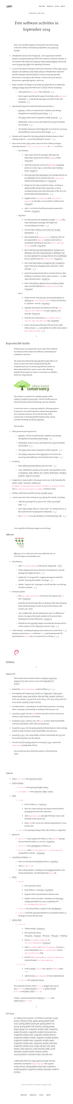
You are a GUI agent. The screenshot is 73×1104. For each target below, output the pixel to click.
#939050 (28, 289)
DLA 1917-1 (21, 735)
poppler (52, 696)
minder (16, 1049)
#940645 (26, 599)
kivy (41, 473)
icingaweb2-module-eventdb (24, 1038)
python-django (17, 783)
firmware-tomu (26, 1021)
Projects (50, 6)
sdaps (24, 118)
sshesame (31, 1054)
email (45, 1084)
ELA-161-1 (33, 721)
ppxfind (26, 1051)
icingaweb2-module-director (45, 1035)
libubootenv (22, 122)
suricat (29, 699)
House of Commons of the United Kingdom (41, 62)
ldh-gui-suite (45, 1046)
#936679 (50, 842)
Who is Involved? (53, 502)
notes (20, 483)
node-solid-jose (26, 1049)
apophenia (24, 473)
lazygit (36, 1046)
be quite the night (23, 64)
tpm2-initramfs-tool (44, 1054)
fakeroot (39, 626)
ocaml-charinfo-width (41, 1049)
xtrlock (38, 702)
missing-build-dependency (38, 175)
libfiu (14, 877)
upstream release (35, 779)
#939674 (45, 279)
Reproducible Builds (41, 361)
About (62, 6)
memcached (38, 136)
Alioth (35, 158)
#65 (52, 626)
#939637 (35, 211)
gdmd (35, 1021)
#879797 (46, 936)
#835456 (54, 936)
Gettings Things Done (20, 88)
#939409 (40, 853)
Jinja (56, 516)
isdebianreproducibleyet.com (33, 466)
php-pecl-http (43, 696)
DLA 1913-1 (21, 728)
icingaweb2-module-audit (38, 1029)
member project (42, 396)
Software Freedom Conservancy (25, 399)
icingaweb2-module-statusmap (45, 1043)
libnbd (24, 129)
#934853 (45, 303)
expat (32, 693)
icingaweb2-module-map (23, 1040)
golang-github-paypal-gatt (29, 1024)
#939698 (54, 321)
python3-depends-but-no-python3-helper (48, 283)
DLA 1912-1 (21, 721)
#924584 (28, 936)
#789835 (63, 936)
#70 (59, 566)
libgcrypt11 (48, 693)
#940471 (47, 619)
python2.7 (60, 696)
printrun (38, 1051)
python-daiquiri (31, 989)
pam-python (32, 696)
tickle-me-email (43, 85)
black (53, 816)
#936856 (49, 890)
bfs (34, 986)
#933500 (28, 161)
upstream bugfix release (39, 787)
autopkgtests (36, 846)
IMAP (45, 88)
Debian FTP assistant (25, 1018)
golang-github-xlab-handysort (31, 1026)
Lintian (28, 143)
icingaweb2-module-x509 (23, 1046)
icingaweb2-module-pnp (23, 1043)
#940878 (41, 246)
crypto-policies (19, 1066)
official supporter (37, 420)
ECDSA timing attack (28, 742)
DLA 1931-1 (48, 742)
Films (57, 6)
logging (51, 870)
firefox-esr (39, 693)
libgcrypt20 (57, 693)
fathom (36, 473)
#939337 (37, 936)
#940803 (54, 861)
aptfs (14, 796)
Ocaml (37, 616)
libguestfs (44, 129)
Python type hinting (40, 113)
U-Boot (53, 122)
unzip (31, 702)
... (53, 92)
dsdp (31, 473)
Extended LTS (49, 681)
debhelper (31, 178)
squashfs (34, 623)
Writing (42, 6)
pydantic (21, 110)
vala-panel (36, 476)
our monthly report (45, 493)
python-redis (29, 991)
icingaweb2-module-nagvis (44, 1040)
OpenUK (37, 56)
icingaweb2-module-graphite (47, 1038)
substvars (54, 237)
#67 (30, 609)
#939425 (40, 928)
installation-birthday (20, 857)
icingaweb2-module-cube (23, 1035)
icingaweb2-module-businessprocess (42, 1032)
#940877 (33, 171)
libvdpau (62, 473)
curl (60, 735)
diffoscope (17, 553)
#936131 (42, 804)
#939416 (28, 204)
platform (40, 861)
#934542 (46, 943)
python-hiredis (50, 989)
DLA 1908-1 (21, 714)
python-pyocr (19, 1001)
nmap (25, 696)
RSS (50, 1084)
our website (43, 497)
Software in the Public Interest (33, 72)
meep (53, 1046)
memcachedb (17, 696)
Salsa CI (39, 185)
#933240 (35, 314)
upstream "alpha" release (43, 792)
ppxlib (31, 1051)
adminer (41, 998)
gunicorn (15, 834)
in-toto (38, 502)
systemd (52, 220)
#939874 (52, 181)
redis (14, 779)
